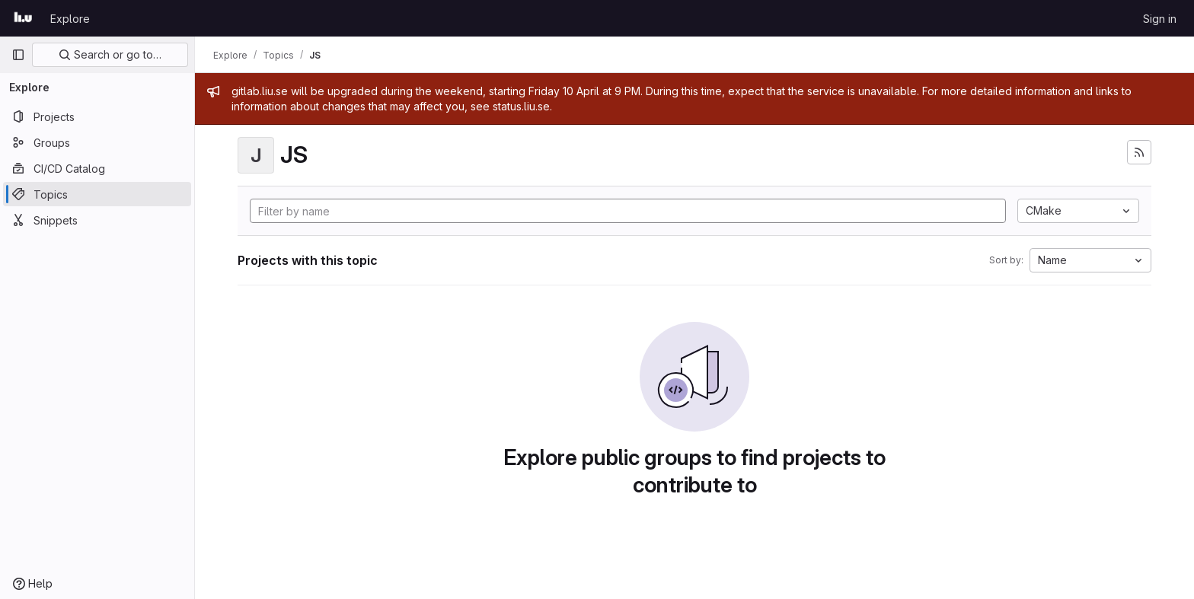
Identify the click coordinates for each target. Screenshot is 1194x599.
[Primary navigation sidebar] (18, 55)
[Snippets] (97, 220)
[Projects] (97, 116)
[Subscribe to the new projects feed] (1139, 152)
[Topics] (97, 194)
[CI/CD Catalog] (97, 168)
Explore (70, 18)
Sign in (1159, 18)
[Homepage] (23, 18)
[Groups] (97, 142)
